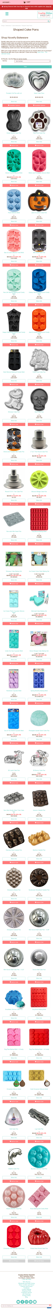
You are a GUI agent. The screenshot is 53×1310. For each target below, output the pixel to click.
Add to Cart (14, 145)
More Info (14, 101)
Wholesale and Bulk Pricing (26, 1283)
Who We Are (26, 1282)
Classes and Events (26, 1286)
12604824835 (26, 1279)
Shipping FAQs (26, 1291)
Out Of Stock (14, 1261)
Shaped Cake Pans (27, 25)
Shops (3, 25)
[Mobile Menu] (6, 14)
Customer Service (26, 1292)
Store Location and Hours (26, 1285)
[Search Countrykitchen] (26, 21)
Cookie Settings (26, 1289)
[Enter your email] (26, 1305)
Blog (26, 1297)
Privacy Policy (26, 1295)
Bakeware (8, 25)
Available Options (14, 105)
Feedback (26, 1288)
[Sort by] (32, 61)
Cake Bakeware (16, 25)
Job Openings (26, 1294)
